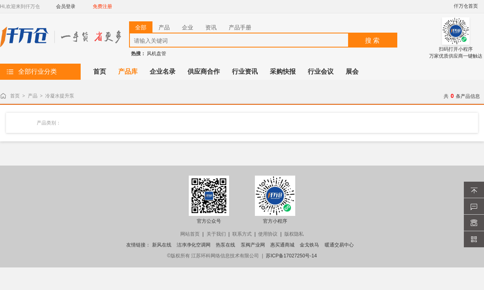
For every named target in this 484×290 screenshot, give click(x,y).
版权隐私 (294, 234)
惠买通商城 (282, 245)
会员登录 (65, 6)
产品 (33, 96)
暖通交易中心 (339, 245)
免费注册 (102, 6)
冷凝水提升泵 (59, 96)
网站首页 (190, 234)
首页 (15, 96)
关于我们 (216, 234)
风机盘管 (156, 53)
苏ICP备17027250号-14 (291, 256)
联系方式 (242, 234)
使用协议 (267, 234)
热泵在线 (225, 245)
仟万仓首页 (466, 6)
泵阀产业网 (253, 245)
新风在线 (161, 245)
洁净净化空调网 (194, 245)
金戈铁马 (309, 245)
